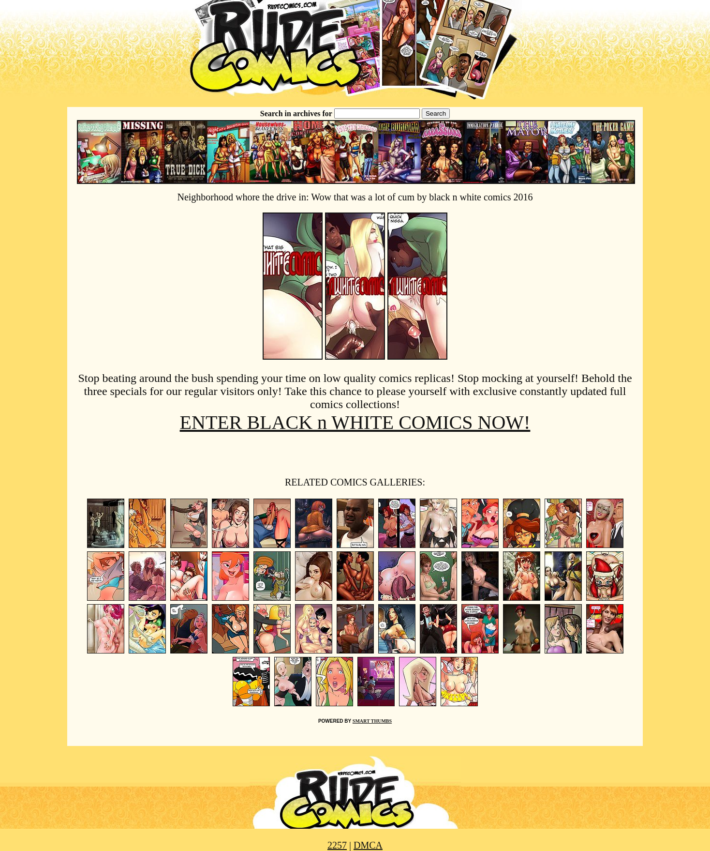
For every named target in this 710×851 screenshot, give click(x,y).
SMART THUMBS (372, 721)
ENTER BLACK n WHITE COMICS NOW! (355, 422)
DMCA (368, 845)
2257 (337, 845)
